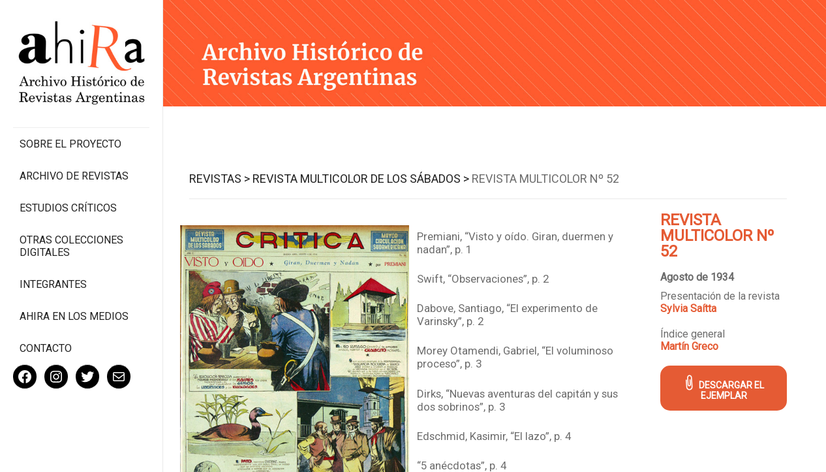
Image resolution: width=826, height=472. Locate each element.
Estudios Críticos (68, 208)
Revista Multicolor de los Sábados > (360, 178)
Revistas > (219, 178)
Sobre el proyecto (70, 144)
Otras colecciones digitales (71, 246)
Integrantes (53, 284)
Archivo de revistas (74, 176)
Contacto (46, 348)
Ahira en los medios (74, 316)
